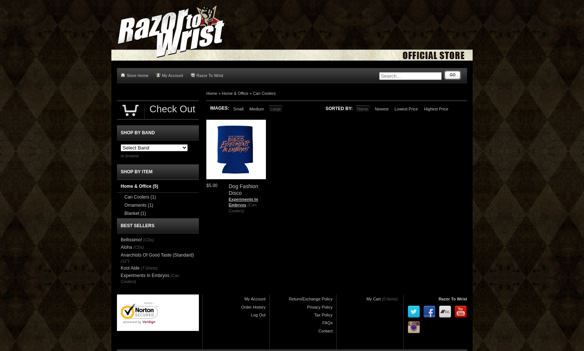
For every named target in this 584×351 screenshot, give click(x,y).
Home (211, 93)
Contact (325, 331)
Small (238, 109)
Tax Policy (323, 315)
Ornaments (138, 205)
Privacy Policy (320, 307)
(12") (125, 261)
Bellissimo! (131, 239)
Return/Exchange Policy (311, 299)
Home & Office (235, 93)
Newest (381, 109)
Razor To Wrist (207, 75)
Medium (257, 109)
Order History (253, 307)
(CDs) (148, 240)
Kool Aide (130, 268)
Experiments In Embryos (145, 275)
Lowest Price (406, 109)
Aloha (126, 247)
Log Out (258, 315)
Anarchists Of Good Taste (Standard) (157, 255)
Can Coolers (264, 93)
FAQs (327, 323)
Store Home (135, 75)
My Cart (373, 299)
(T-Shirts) (149, 268)
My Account (169, 75)
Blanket (135, 213)
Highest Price (436, 109)
